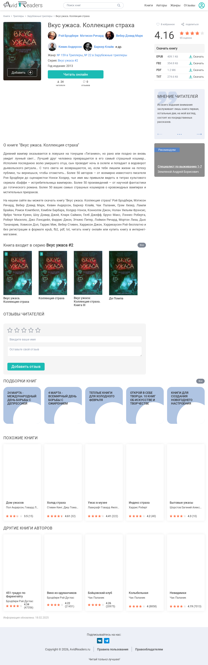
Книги (148, 5)
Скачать (198, 56)
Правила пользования (112, 649)
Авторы (161, 5)
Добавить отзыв (26, 367)
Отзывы (189, 5)
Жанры (175, 5)
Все (142, 245)
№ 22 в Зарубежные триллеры (105, 55)
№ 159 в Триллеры (70, 55)
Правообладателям (149, 649)
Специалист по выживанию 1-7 (180, 167)
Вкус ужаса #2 (68, 60)
